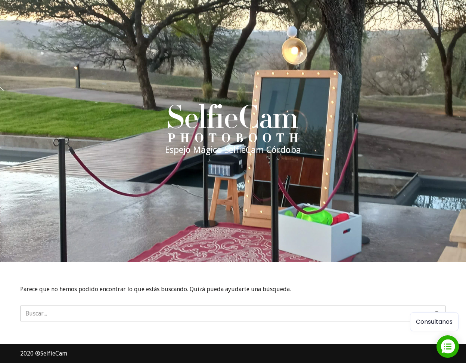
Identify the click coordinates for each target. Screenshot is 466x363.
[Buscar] (224, 313)
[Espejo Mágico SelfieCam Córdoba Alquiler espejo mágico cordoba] (233, 131)
